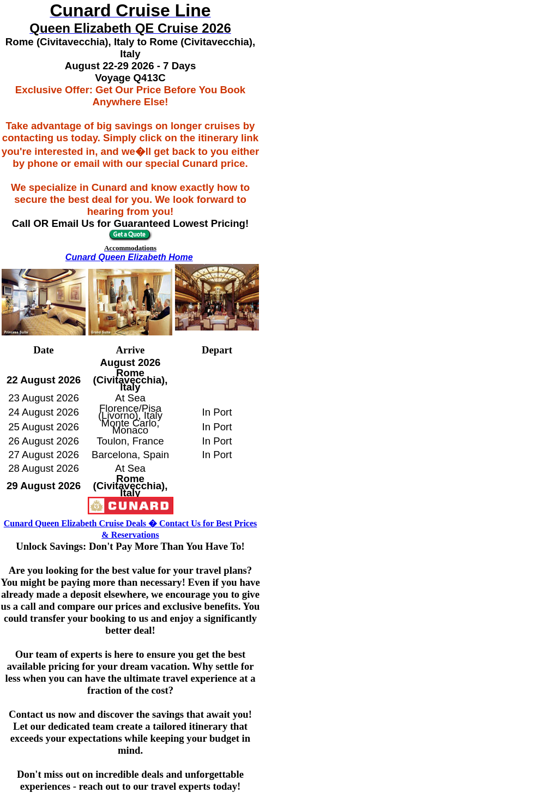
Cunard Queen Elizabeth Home (129, 257)
